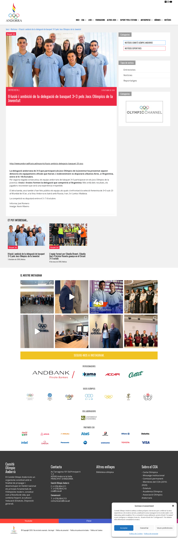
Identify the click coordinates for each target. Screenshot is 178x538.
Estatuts (147, 488)
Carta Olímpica (150, 472)
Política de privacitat (151, 534)
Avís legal (51, 530)
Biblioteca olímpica (105, 472)
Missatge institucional (154, 475)
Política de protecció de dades (79, 530)
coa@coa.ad (56, 491)
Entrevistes (129, 69)
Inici (77, 20)
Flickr (89, 521)
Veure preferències (164, 528)
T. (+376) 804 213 (59, 498)
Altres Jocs (112, 20)
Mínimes (157, 20)
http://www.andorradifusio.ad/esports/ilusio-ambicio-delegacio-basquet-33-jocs (46, 163)
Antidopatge (146, 20)
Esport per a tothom (128, 20)
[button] (173, 506)
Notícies (167, 20)
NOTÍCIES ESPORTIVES (133, 48)
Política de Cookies (136, 534)
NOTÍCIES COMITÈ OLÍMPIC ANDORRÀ (139, 42)
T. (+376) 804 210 (59, 488)
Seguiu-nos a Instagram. (89, 355)
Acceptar (123, 528)
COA (83, 20)
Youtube (28, 521)
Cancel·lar (144, 528)
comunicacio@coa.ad (60, 500)
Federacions (100, 20)
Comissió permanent (153, 478)
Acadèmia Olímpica (152, 491)
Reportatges (130, 80)
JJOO (90, 20)
